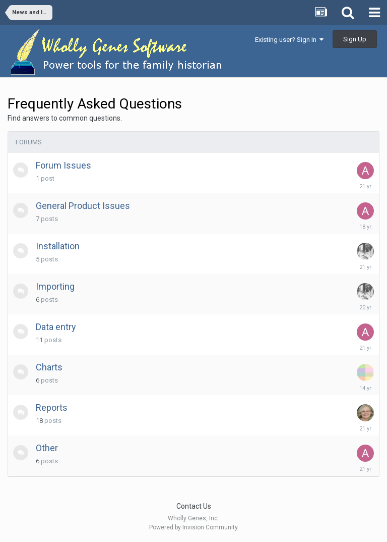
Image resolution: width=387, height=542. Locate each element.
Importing (55, 286)
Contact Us (193, 506)
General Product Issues (83, 205)
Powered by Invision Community (193, 527)
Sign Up (354, 39)
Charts (49, 367)
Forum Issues (63, 165)
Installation (58, 246)
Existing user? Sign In (289, 39)
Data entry (56, 326)
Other (47, 448)
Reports (52, 407)
